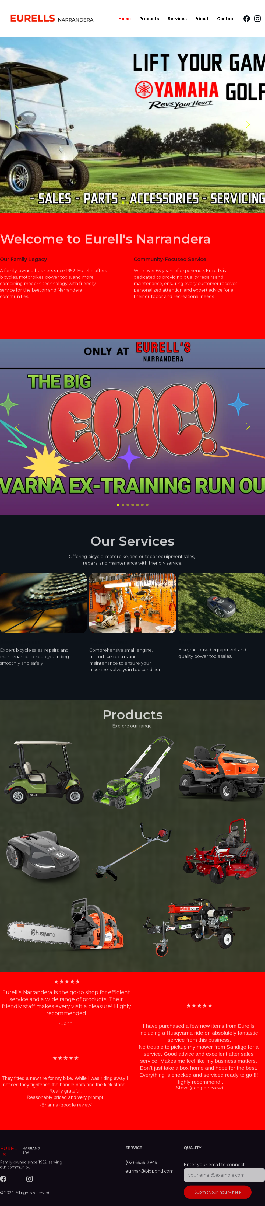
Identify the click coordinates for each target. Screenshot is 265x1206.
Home (124, 18)
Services (177, 18)
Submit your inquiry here (218, 1197)
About (202, 18)
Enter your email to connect (214, 1170)
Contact (226, 18)
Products (149, 18)
